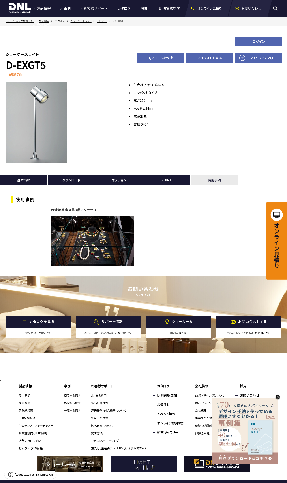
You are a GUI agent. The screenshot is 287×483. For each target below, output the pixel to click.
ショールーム (182, 321)
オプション (119, 180)
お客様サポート (95, 8)
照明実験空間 (169, 8)
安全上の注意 (99, 418)
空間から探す (72, 395)
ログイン (258, 41)
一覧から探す (72, 410)
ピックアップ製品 (31, 448)
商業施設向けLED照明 (33, 433)
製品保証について (102, 426)
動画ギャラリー (167, 432)
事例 (67, 8)
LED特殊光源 (27, 418)
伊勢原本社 (202, 433)
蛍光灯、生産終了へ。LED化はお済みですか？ (118, 448)
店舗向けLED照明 (30, 441)
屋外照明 (24, 403)
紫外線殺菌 (26, 410)
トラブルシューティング (105, 441)
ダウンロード (71, 180)
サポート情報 (112, 321)
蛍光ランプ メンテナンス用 (36, 426)
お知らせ (163, 404)
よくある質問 (99, 395)
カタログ (124, 8)
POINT (166, 180)
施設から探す (72, 403)
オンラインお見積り (170, 423)
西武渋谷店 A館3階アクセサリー (75, 209)
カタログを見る (42, 321)
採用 (144, 8)
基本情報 (23, 180)
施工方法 (97, 433)
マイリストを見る (210, 57)
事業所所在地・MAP (207, 418)
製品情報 (44, 8)
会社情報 (44, 24)
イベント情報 (166, 413)
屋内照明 (24, 395)
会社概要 (200, 410)
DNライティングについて (210, 395)
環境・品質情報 (204, 426)
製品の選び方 (99, 403)
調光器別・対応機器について (108, 410)
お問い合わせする (252, 321)
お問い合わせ (249, 395)
